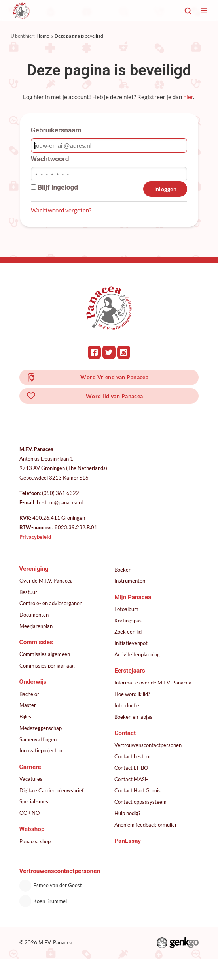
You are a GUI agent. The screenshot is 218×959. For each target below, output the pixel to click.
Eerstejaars (129, 670)
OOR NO (29, 813)
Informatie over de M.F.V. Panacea (152, 682)
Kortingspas (128, 620)
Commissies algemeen (44, 654)
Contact (125, 733)
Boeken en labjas (133, 717)
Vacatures (30, 779)
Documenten (34, 614)
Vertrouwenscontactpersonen (148, 745)
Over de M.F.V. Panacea (46, 580)
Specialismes (33, 801)
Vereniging (34, 568)
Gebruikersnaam (56, 130)
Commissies (36, 642)
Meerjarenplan (36, 626)
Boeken (122, 569)
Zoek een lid (128, 631)
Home (42, 35)
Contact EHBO (131, 768)
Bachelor (29, 694)
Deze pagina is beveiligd (79, 35)
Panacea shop (35, 841)
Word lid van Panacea (114, 396)
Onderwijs (33, 681)
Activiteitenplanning (137, 654)
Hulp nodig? (127, 813)
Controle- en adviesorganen (50, 603)
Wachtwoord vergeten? (61, 210)
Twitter (109, 352)
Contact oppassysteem (140, 802)
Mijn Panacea (132, 597)
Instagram (124, 352)
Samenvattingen (38, 739)
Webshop (32, 829)
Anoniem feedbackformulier (145, 825)
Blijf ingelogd (54, 187)
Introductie (126, 705)
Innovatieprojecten (40, 750)
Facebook (94, 352)
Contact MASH (131, 779)
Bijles (25, 716)
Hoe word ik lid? (132, 694)
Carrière (30, 767)
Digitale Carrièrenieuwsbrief (51, 790)
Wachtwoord (50, 159)
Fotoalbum (126, 609)
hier (188, 96)
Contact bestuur (132, 756)
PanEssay (127, 840)
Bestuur (28, 592)
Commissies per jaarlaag (47, 665)
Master (27, 705)
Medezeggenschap (40, 728)
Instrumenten (129, 580)
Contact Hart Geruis (137, 790)
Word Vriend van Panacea (114, 377)
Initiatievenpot (131, 643)
